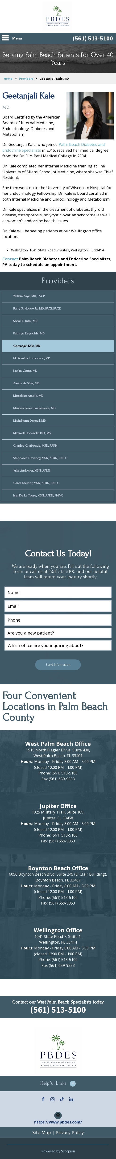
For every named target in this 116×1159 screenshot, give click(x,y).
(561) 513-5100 (93, 38)
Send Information (58, 663)
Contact (10, 258)
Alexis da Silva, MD (26, 383)
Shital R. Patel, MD (25, 321)
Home (8, 79)
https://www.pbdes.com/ (58, 1120)
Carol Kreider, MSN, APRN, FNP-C (36, 482)
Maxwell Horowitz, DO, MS (32, 432)
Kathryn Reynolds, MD (28, 333)
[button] (58, 1082)
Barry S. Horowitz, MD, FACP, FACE (37, 308)
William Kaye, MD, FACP (29, 296)
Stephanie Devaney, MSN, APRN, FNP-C (40, 457)
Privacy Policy (70, 1131)
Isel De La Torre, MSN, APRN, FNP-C (38, 494)
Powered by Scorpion (58, 1149)
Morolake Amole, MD (28, 395)
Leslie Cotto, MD (25, 370)
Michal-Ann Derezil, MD (29, 420)
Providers (26, 79)
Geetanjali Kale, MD (26, 345)
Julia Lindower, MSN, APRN (31, 469)
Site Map (41, 1131)
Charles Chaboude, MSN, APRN (35, 444)
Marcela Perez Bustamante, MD (34, 407)
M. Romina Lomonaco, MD (31, 358)
